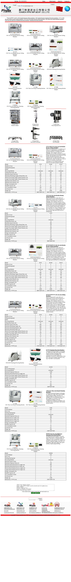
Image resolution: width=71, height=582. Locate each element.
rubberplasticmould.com (9, 510)
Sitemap (41, 516)
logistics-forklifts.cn (58, 513)
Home (43, 1)
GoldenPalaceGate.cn (59, 510)
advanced (40, 501)
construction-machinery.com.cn (46, 512)
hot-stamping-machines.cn (35, 513)
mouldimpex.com (33, 509)
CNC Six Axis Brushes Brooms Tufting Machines (55, 147)
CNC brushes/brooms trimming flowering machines (46, 18)
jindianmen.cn (57, 512)
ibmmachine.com (20, 510)
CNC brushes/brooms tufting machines (26, 18)
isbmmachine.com (21, 512)
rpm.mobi (6, 512)
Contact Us (66, 1)
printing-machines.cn (21, 513)
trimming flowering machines (36, 20)
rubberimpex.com (8, 509)
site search (30, 501)
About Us (60, 1)
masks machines (32, 512)
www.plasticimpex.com (34, 516)
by (33, 501)
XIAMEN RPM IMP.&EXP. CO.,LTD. (51, 516)
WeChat (16, 1)
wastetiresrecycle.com (9, 513)
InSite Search (52, 1)
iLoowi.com (44, 510)
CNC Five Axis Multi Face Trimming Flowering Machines (54, 434)
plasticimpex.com (20, 509)
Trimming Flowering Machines (57, 350)
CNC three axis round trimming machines (54, 19)
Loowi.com (44, 509)
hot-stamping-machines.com (48, 513)
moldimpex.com (32, 510)
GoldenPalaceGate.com (59, 509)
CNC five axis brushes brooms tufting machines (34, 19)
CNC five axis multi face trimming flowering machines (17, 20)
